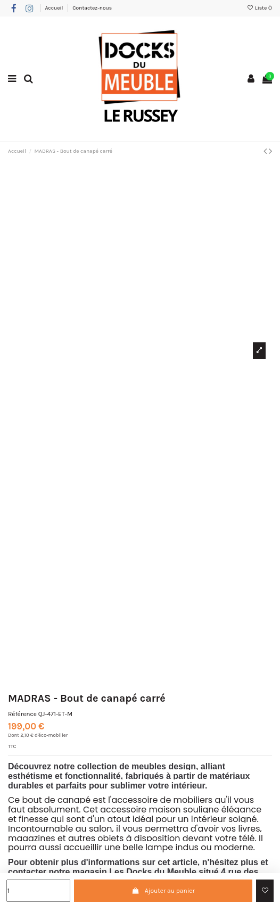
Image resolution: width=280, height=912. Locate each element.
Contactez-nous (92, 8)
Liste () (259, 8)
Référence (22, 714)
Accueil (54, 8)
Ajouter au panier (163, 890)
